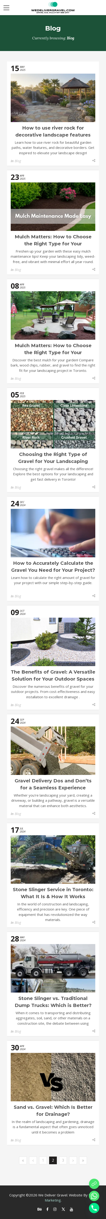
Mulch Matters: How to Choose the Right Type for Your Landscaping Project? (53, 243)
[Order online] (94, 1184)
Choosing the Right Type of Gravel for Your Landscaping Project (53, 461)
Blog (18, 161)
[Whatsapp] (94, 1196)
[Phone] (94, 1208)
